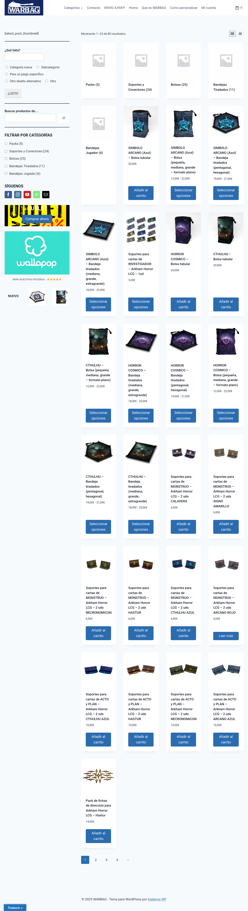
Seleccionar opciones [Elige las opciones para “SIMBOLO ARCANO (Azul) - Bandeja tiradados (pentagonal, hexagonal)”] (226, 193)
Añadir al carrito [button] (141, 193)
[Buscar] (64, 118)
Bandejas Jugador (24, 173)
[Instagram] (17, 194)
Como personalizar (184, 8)
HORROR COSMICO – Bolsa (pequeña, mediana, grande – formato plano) (225, 375)
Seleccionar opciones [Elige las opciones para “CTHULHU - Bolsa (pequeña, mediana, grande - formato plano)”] (98, 415)
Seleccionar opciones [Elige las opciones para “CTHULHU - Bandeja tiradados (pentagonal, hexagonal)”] (98, 526)
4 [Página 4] (117, 860)
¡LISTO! (13, 93)
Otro (53, 81)
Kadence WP (157, 899)
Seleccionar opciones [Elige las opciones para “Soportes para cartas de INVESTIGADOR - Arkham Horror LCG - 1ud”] (141, 304)
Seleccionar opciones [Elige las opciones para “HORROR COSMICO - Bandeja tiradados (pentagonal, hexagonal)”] (183, 415)
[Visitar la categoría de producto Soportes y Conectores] (141, 70)
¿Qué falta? (12, 50)
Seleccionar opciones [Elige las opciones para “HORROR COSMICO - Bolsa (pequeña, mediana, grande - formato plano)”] (226, 415)
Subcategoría (50, 67)
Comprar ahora (37, 219)
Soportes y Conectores (29, 151)
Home (133, 8)
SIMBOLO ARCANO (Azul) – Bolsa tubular (139, 153)
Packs (16, 144)
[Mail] (45, 194)
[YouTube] (27, 194)
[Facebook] (8, 194)
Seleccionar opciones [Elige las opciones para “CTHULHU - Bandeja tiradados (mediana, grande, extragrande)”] (141, 526)
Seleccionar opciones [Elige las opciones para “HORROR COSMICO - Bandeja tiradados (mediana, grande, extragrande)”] (141, 415)
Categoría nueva (21, 67)
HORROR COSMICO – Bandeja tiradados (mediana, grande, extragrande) (137, 380)
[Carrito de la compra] (231, 8)
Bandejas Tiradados (27, 166)
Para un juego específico (26, 74)
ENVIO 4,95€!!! (114, 8)
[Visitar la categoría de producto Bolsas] (183, 68)
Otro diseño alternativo (25, 81)
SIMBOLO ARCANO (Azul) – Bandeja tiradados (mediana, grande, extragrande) (97, 269)
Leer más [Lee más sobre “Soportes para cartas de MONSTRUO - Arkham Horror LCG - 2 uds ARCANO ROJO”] (226, 636)
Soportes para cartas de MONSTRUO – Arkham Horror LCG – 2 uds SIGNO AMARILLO (224, 491)
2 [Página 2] (96, 860)
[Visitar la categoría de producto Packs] (98, 68)
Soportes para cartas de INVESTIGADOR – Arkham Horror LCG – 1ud (140, 264)
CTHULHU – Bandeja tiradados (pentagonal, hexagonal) (95, 486)
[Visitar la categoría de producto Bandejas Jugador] (98, 133)
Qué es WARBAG (154, 8)
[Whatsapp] (36, 194)
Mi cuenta (208, 8)
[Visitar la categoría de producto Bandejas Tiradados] (226, 70)
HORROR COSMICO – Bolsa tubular (180, 259)
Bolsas (17, 158)
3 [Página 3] (107, 860)
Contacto (93, 8)
